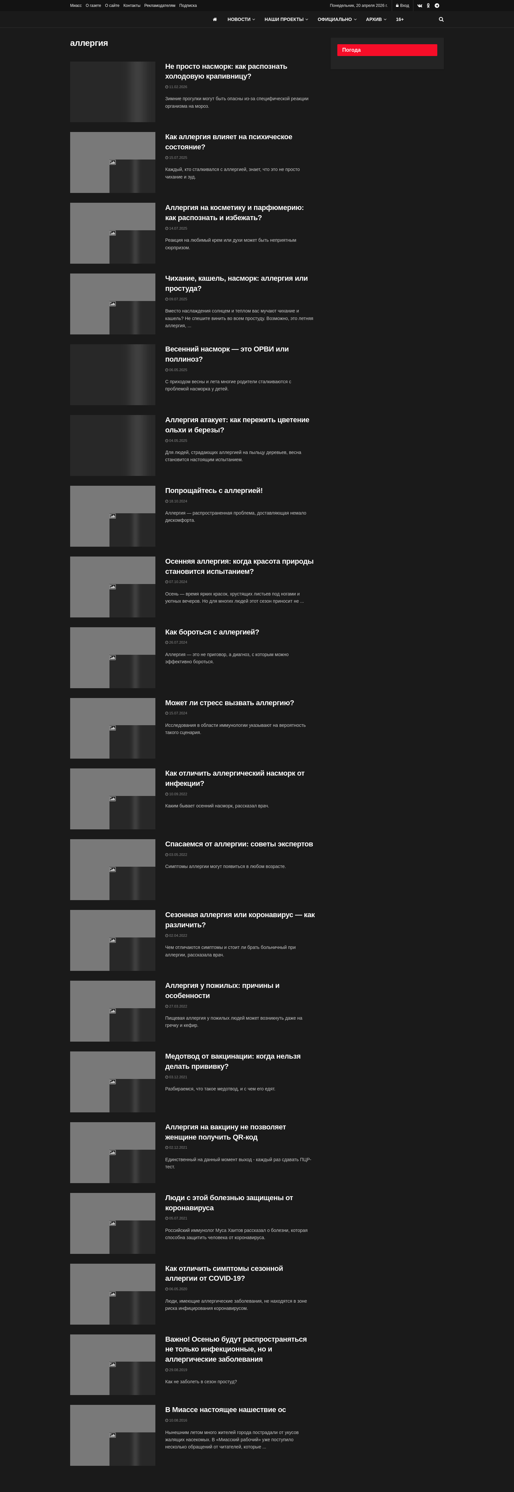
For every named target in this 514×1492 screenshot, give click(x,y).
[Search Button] (441, 19)
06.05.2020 (176, 1289)
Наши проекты (284, 19)
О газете (93, 5)
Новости (238, 19)
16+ (400, 19)
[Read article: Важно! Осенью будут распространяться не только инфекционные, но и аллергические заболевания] (112, 1364)
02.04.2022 (176, 935)
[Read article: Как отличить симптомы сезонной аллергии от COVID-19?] (112, 1294)
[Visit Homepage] (119, 19)
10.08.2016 (176, 1420)
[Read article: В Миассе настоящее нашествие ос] (112, 1435)
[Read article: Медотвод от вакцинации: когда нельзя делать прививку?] (112, 1081)
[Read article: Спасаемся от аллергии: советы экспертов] (112, 869)
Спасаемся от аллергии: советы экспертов (239, 844)
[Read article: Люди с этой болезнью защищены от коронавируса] (112, 1223)
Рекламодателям (159, 5)
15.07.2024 (176, 713)
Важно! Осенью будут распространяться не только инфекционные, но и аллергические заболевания (236, 1349)
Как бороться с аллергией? (212, 632)
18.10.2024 (176, 501)
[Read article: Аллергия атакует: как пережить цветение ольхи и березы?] (112, 445)
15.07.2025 (176, 158)
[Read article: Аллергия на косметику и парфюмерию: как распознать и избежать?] (112, 233)
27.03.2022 (176, 1006)
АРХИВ (374, 19)
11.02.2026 (176, 87)
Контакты (131, 5)
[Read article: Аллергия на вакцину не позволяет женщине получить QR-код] (112, 1152)
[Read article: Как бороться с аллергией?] (112, 657)
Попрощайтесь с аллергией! (214, 490)
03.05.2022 (176, 855)
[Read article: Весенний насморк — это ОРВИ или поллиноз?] (112, 374)
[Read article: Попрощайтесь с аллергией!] (112, 516)
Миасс (76, 5)
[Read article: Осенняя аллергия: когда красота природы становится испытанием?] (112, 587)
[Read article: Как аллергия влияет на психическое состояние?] (112, 162)
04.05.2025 (176, 441)
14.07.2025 (176, 228)
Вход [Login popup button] (402, 5)
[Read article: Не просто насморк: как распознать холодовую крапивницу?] (112, 92)
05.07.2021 (176, 1218)
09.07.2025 (176, 299)
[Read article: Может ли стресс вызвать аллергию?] (112, 728)
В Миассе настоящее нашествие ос (225, 1410)
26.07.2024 (176, 642)
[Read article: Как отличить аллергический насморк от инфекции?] (112, 798)
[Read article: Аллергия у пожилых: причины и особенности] (112, 1011)
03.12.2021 (176, 1077)
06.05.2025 (176, 370)
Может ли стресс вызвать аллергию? (229, 703)
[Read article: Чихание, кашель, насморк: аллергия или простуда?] (112, 304)
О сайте (112, 5)
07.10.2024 (176, 582)
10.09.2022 (176, 794)
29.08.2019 (176, 1370)
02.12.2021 (176, 1147)
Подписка (188, 5)
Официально (335, 19)
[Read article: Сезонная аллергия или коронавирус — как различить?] (112, 940)
